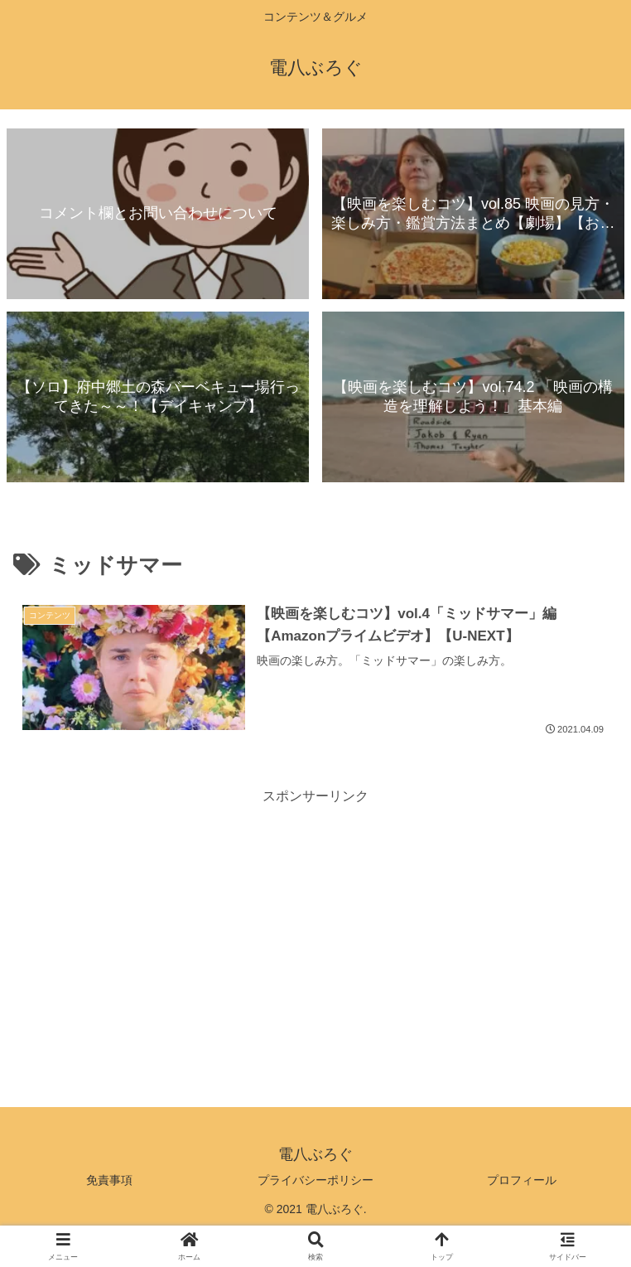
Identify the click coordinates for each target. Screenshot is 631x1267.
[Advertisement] (315, 924)
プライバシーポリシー (315, 1180)
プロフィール (521, 1180)
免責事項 (109, 1180)
